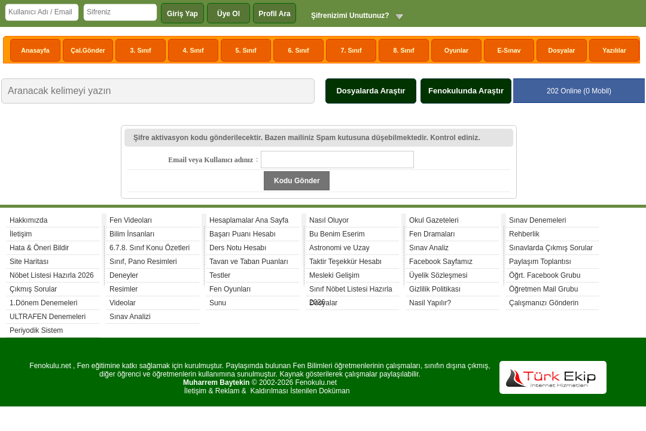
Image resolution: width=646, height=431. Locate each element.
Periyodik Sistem (36, 330)
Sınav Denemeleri (537, 220)
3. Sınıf (140, 50)
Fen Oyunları (230, 289)
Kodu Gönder (297, 181)
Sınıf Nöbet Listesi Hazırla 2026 (350, 290)
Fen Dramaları (432, 234)
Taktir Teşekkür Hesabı (345, 261)
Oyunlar (456, 50)
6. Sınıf (298, 50)
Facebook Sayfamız (441, 261)
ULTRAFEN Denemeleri (48, 316)
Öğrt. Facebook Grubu (544, 275)
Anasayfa (35, 50)
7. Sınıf (351, 50)
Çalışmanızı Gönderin (543, 303)
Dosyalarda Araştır (370, 90)
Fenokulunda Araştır (466, 90)
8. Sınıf (404, 50)
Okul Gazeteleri (434, 220)
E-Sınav (508, 50)
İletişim (21, 234)
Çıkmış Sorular (33, 289)
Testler (219, 275)
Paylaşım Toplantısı (540, 261)
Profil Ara (274, 14)
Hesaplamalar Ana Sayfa (248, 220)
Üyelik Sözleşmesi (438, 275)
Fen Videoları (130, 220)
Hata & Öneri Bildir (39, 248)
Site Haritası (29, 261)
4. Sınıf (193, 50)
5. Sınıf (246, 50)
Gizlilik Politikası (435, 289)
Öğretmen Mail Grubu (543, 289)
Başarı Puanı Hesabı (242, 234)
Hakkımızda (28, 220)
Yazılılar (614, 50)
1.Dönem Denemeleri (43, 303)
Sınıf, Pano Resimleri (143, 261)
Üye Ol (228, 14)
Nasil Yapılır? (430, 303)
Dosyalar (561, 50)
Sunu (217, 303)
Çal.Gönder (88, 50)
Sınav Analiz (429, 248)
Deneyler (123, 275)
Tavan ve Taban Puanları (248, 261)
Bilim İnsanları (131, 234)
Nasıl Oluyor (329, 220)
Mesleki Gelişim (334, 275)
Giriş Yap (182, 14)
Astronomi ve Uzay (339, 248)
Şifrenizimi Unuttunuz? (350, 15)
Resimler (123, 289)
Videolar (122, 303)
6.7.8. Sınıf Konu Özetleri (149, 248)
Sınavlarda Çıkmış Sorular (551, 248)
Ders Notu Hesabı (237, 248)
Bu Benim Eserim (337, 234)
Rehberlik (524, 234)
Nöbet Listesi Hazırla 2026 (52, 275)
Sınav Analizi (130, 316)
